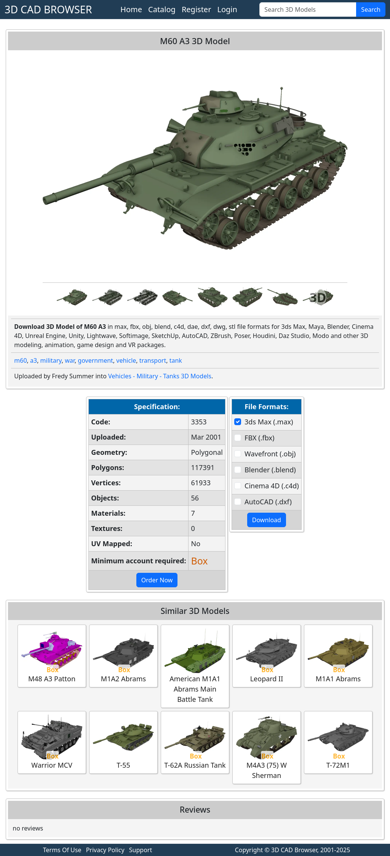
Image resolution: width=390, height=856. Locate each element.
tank (175, 360)
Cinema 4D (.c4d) (272, 485)
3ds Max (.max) (269, 421)
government (95, 360)
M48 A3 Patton (51, 655)
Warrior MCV (51, 742)
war (70, 360)
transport (152, 360)
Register (196, 9)
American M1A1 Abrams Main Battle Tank (195, 666)
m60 (20, 360)
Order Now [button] (157, 580)
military (51, 360)
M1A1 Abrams (338, 655)
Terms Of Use (62, 850)
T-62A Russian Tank (194, 742)
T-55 (123, 742)
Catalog (162, 9)
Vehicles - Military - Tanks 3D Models (159, 376)
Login (227, 9)
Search (370, 9)
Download (266, 520)
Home (131, 9)
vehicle (126, 360)
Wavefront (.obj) (270, 453)
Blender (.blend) (270, 469)
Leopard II (266, 655)
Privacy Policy (105, 850)
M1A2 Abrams (123, 655)
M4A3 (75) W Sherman (266, 747)
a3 (33, 360)
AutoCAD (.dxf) (268, 501)
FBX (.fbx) (259, 437)
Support (140, 850)
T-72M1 (338, 742)
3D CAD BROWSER (48, 9)
